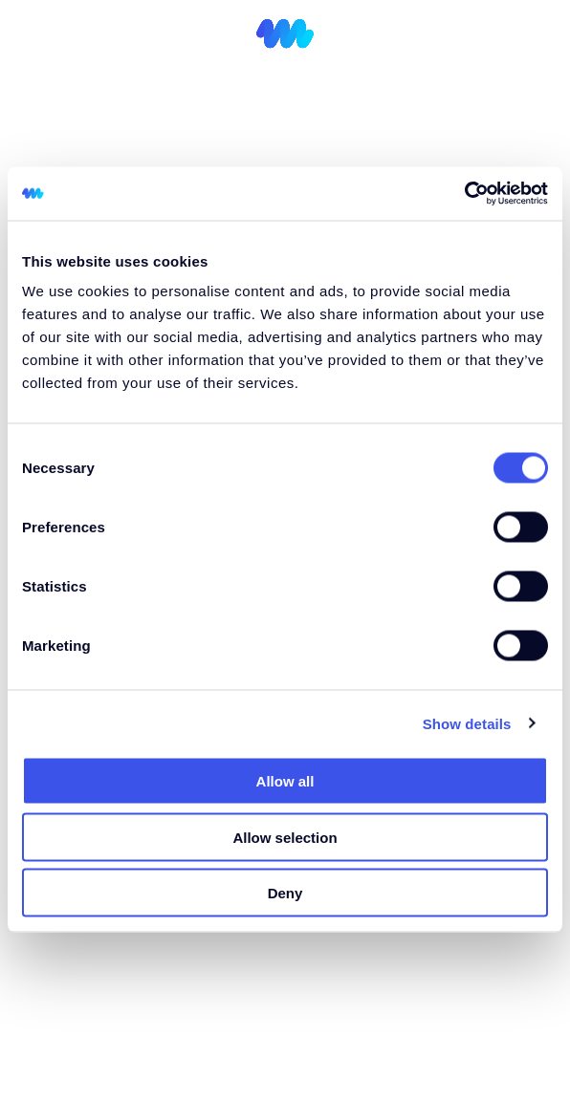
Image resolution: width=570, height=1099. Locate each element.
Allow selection (284, 837)
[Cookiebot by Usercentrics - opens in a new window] (464, 194)
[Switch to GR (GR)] (492, 37)
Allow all (285, 781)
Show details (467, 723)
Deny (285, 893)
